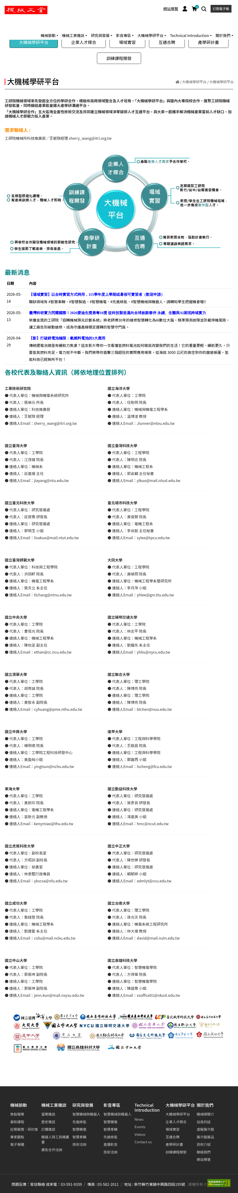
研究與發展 (82, 1105)
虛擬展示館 (205, 1129)
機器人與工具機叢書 (55, 1139)
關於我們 (205, 1105)
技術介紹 (204, 1144)
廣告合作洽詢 (51, 1149)
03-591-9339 (71, 1184)
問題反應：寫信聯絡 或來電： (36, 1184)
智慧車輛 (79, 1136)
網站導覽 (170, 8)
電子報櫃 (17, 1144)
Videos (140, 1134)
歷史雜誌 (48, 1121)
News (139, 1119)
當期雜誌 (48, 1114)
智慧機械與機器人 (86, 1114)
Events (140, 1126)
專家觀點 (17, 1136)
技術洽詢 (79, 1144)
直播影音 (110, 1144)
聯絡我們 (204, 1152)
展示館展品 (205, 1136)
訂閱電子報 (221, 8)
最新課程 (17, 1121)
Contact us (143, 1141)
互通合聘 (167, 42)
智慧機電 (79, 1129)
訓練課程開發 (119, 58)
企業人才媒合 (83, 42)
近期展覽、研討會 (24, 1129)
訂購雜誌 (48, 1129)
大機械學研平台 (33, 42)
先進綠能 (79, 1121)
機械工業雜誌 (53, 1105)
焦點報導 (17, 1114)
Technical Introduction (147, 1108)
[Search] (204, 9)
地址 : (128, 1184)
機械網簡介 (205, 1114)
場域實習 (127, 42)
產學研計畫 (208, 42)
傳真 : (92, 1184)
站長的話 (204, 1121)
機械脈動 (18, 1105)
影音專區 (111, 1105)
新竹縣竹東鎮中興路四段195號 (159, 1184)
